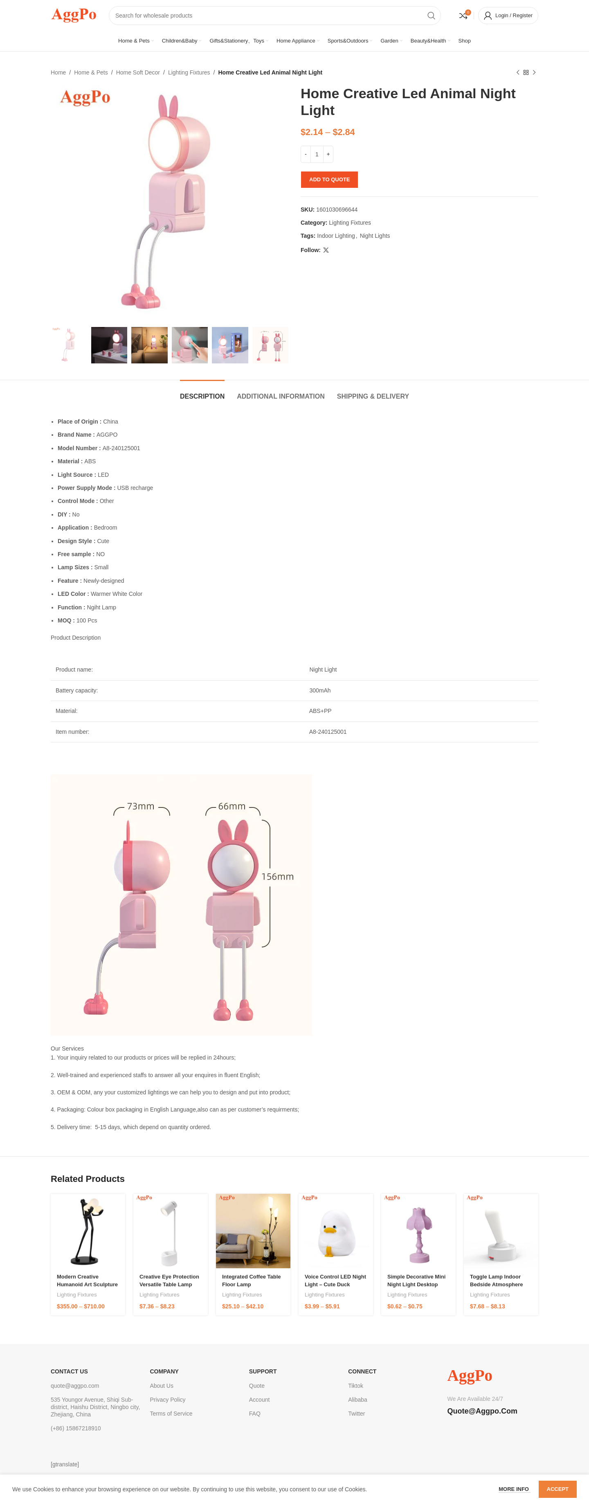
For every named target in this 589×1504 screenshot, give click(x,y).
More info (514, 1489)
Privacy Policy (167, 1399)
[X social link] (326, 250)
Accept (558, 1489)
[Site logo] (74, 14)
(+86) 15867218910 (76, 1428)
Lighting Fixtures (189, 72)
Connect (362, 1371)
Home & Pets (91, 72)
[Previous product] (518, 72)
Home (58, 72)
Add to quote (329, 179)
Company (164, 1371)
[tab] (202, 392)
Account (259, 1399)
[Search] (275, 15)
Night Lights (375, 236)
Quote (257, 1385)
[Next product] (534, 72)
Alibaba (357, 1399)
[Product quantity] (317, 154)
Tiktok (355, 1385)
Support (263, 1371)
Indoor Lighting (336, 236)
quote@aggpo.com (75, 1385)
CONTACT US (69, 1371)
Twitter (356, 1413)
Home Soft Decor (138, 72)
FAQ (255, 1413)
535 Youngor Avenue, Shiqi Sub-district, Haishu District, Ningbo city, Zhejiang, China (95, 1407)
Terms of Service (171, 1413)
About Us (161, 1385)
